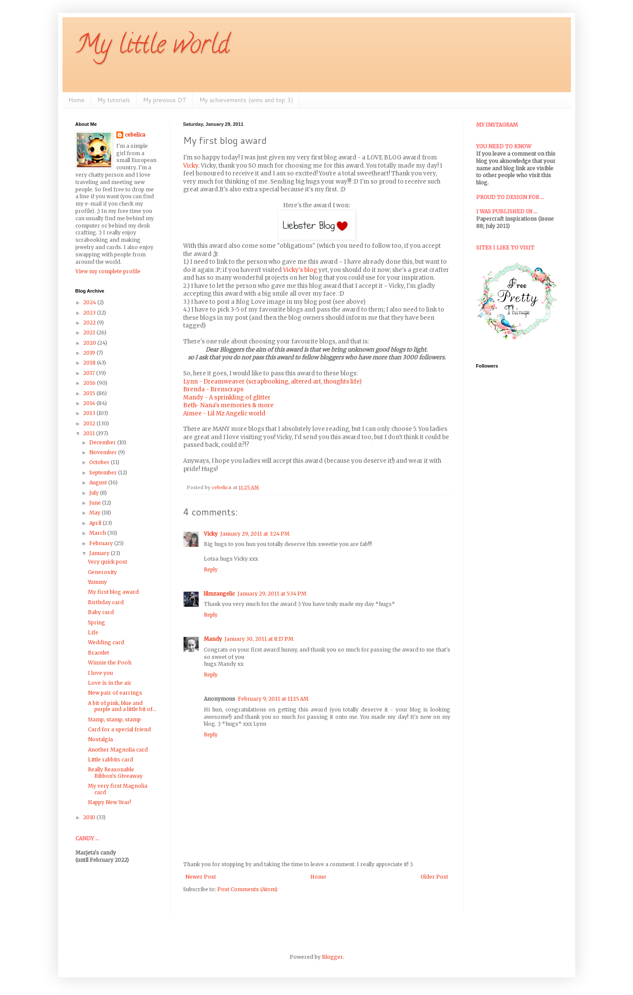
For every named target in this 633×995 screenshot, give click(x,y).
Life (93, 632)
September (103, 472)
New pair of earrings (115, 692)
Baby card (101, 612)
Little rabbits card (110, 759)
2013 (90, 413)
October (100, 462)
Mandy (213, 639)
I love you (100, 673)
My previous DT (165, 100)
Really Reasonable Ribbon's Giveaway (115, 772)
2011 (89, 433)
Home (76, 100)
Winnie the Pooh (109, 662)
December (103, 442)
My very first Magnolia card (117, 789)
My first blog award (113, 592)
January (100, 553)
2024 (90, 302)
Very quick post (107, 561)
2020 (90, 343)
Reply (211, 569)
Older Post (434, 876)
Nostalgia (100, 739)
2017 (89, 373)
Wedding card (106, 642)
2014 (90, 403)
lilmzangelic (219, 593)
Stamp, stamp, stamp (114, 719)
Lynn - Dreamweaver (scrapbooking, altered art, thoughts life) (272, 381)
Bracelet (98, 652)
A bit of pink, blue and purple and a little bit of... (122, 706)
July (94, 493)
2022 (90, 322)
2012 (90, 423)
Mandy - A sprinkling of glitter (227, 397)
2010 (90, 817)
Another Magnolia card (118, 749)
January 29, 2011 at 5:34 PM (271, 593)
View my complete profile (107, 271)
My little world (152, 47)
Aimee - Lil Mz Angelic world (224, 413)
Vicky (190, 165)
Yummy (97, 582)
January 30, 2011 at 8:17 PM (259, 639)
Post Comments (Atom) (247, 889)
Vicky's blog (300, 270)
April (96, 523)
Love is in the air (109, 683)
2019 (90, 352)
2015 (90, 393)
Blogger (332, 957)
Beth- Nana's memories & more (228, 405)
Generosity (102, 572)
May (95, 512)
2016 (90, 383)
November (103, 452)
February (101, 543)
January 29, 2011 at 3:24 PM (255, 533)
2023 (90, 312)
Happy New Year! (109, 802)
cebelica (135, 134)
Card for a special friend (119, 729)
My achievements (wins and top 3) (246, 100)
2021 (90, 332)
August (98, 482)
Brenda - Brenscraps (213, 389)
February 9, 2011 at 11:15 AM (273, 699)
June (95, 502)
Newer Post (200, 876)
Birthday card (106, 602)
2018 (90, 362)
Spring (96, 622)
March (98, 533)
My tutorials (113, 100)
